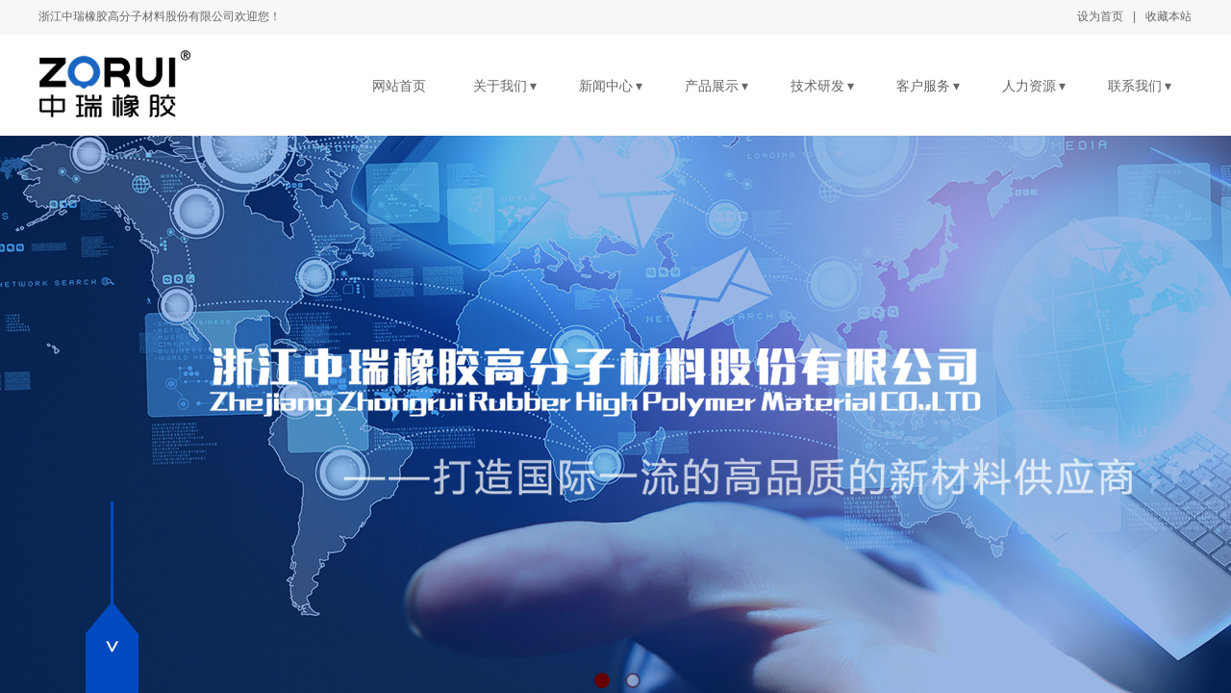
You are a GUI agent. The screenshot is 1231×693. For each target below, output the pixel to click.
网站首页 (399, 86)
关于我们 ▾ (505, 86)
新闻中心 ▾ (611, 86)
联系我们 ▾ (1140, 86)
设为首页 (1100, 16)
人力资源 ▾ (1034, 86)
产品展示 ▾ (717, 86)
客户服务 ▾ (928, 86)
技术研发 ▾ (823, 86)
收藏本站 (1168, 16)
